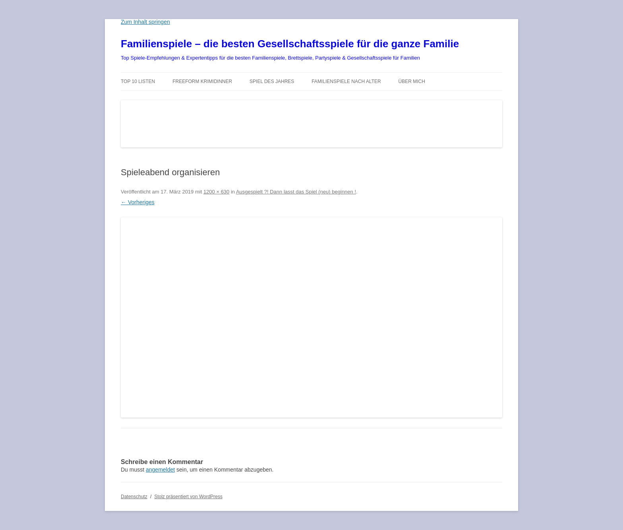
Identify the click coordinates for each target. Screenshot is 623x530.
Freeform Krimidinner (202, 81)
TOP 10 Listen (138, 81)
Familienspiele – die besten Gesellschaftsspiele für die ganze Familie (290, 44)
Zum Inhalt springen (145, 22)
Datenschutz (134, 496)
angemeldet (160, 469)
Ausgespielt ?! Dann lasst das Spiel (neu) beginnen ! (296, 192)
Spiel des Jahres (272, 81)
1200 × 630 (216, 192)
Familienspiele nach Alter (346, 81)
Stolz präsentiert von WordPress (188, 496)
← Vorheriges (138, 202)
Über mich (412, 81)
